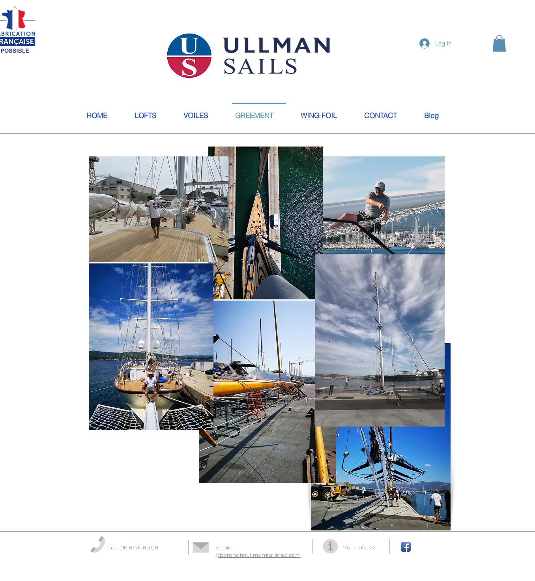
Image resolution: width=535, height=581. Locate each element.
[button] (499, 43)
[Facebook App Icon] (406, 547)
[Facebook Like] (499, 90)
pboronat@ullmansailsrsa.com (258, 554)
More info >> (359, 547)
